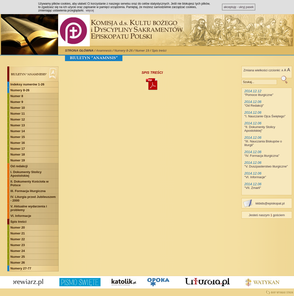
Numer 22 (17, 239)
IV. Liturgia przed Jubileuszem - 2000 (33, 198)
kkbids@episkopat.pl (270, 203)
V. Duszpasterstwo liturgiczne (266, 166)
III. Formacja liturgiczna (28, 191)
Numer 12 (17, 119)
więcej (90, 10)
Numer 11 (17, 113)
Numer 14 (17, 131)
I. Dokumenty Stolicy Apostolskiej (26, 173)
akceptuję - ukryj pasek (239, 7)
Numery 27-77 (20, 268)
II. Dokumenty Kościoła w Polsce (29, 183)
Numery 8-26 (123, 50)
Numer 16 (17, 143)
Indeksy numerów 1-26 (27, 84)
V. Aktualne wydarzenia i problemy (28, 208)
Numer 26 (17, 262)
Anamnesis (104, 50)
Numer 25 (17, 257)
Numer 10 (17, 108)
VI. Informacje (20, 216)
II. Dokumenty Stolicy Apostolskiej (259, 128)
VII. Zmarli (253, 188)
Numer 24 (17, 251)
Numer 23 (17, 245)
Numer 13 (17, 125)
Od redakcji (19, 166)
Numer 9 (16, 102)
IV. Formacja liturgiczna (262, 155)
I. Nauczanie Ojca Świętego (265, 116)
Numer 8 (16, 96)
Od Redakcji (254, 105)
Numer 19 (142, 50)
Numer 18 (17, 154)
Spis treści (159, 50)
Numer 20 (17, 227)
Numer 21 (17, 233)
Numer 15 (17, 137)
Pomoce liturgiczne (259, 95)
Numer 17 (17, 148)
